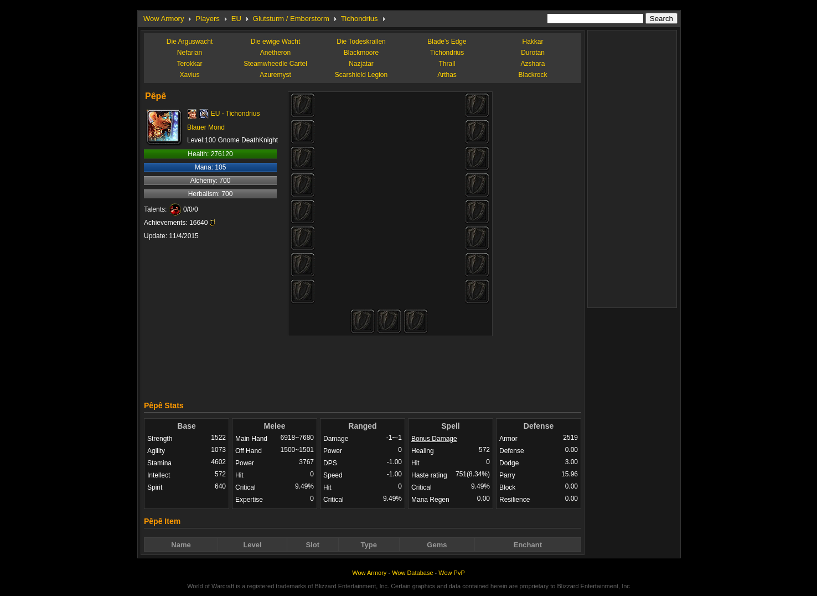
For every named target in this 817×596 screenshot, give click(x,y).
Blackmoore (361, 52)
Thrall (446, 64)
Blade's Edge (446, 41)
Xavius (189, 75)
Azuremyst (275, 75)
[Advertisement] (362, 366)
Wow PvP (451, 572)
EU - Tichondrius (235, 113)
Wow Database (412, 572)
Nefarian (189, 52)
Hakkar (532, 41)
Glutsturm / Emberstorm (291, 18)
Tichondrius (359, 18)
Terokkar (189, 64)
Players (207, 18)
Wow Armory (163, 18)
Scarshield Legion (361, 75)
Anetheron (275, 52)
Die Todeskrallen (361, 41)
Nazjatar (361, 64)
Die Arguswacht (190, 41)
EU (236, 18)
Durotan (533, 52)
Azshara (532, 64)
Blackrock (532, 75)
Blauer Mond (206, 127)
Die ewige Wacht (276, 41)
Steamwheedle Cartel (275, 64)
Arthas (447, 75)
